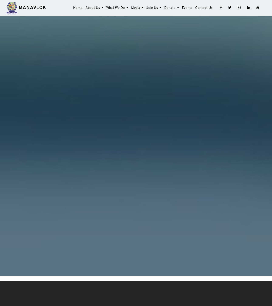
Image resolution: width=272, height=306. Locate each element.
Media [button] (136, 8)
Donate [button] (170, 8)
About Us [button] (93, 8)
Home (77, 8)
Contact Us (203, 8)
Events (187, 8)
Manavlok (31, 8)
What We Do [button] (116, 8)
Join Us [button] (152, 8)
